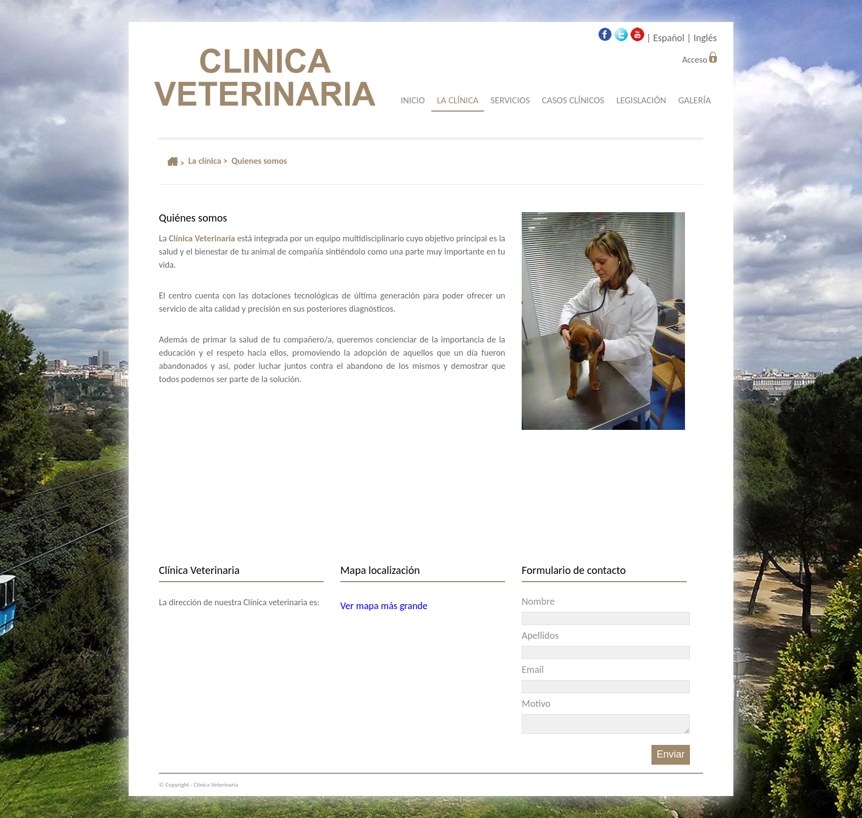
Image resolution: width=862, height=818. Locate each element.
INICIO (413, 100)
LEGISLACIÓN (641, 100)
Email (533, 670)
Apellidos (540, 635)
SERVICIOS (509, 100)
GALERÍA (694, 100)
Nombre (538, 601)
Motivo (536, 704)
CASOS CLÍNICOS (573, 100)
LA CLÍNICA (457, 100)
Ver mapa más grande (384, 606)
